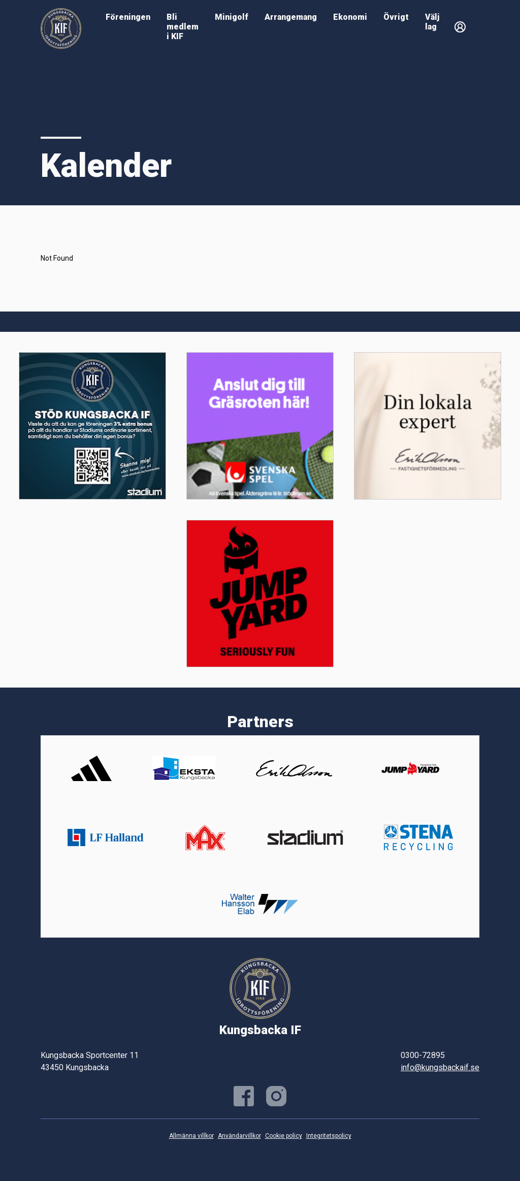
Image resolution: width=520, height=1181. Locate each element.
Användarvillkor (239, 1135)
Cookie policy (283, 1135)
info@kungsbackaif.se (440, 1067)
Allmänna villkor (191, 1135)
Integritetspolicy (328, 1135)
